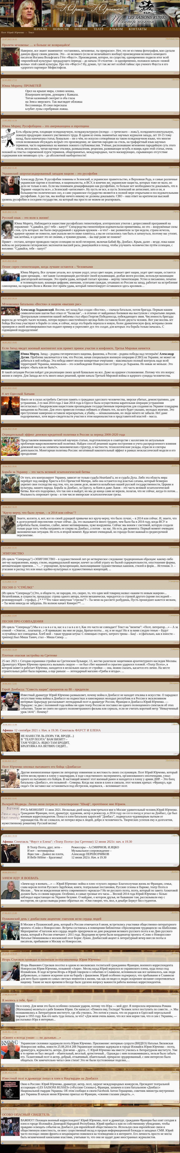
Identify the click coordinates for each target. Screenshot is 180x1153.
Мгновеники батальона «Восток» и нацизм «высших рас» (41, 304)
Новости (61, 29)
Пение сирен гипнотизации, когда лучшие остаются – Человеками (47, 266)
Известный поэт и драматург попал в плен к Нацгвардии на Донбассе (50, 1078)
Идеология (174, 167)
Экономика (174, 428)
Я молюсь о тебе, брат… (19, 1000)
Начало (40, 29)
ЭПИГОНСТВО (13, 553)
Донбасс (175, 298)
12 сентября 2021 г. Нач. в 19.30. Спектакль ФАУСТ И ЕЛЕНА (57, 730)
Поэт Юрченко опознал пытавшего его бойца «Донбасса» (41, 766)
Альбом (116, 29)
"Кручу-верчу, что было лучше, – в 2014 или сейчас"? (39, 512)
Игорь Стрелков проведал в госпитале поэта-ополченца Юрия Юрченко (51, 959)
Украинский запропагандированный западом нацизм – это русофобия (49, 173)
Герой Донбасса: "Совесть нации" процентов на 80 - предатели (45, 689)
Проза (176, 211)
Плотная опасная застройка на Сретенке (29, 655)
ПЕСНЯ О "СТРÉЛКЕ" (18, 587)
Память (175, 387)
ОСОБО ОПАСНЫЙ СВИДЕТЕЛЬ (26, 1114)
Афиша (175, 724)
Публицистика (172, 39)
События (175, 649)
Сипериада (174, 547)
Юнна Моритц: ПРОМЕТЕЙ (21, 85)
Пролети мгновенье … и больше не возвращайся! (36, 45)
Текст (31, 32)
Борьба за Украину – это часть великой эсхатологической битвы (46, 472)
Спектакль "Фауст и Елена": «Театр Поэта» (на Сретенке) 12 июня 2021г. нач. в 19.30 (73, 841)
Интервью (174, 683)
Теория (176, 120)
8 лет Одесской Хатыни (18, 394)
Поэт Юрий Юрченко (12, 32)
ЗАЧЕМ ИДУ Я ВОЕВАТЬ (20, 878)
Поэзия (81, 29)
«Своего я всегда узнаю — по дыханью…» (31, 1037)
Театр (99, 29)
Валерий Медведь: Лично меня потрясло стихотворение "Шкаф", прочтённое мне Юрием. (64, 804)
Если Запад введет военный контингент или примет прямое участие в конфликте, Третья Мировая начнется (76, 348)
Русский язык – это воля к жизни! (25, 217)
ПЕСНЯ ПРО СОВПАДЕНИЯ (22, 621)
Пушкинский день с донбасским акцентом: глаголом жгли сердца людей (51, 919)
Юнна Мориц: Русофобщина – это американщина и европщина (45, 126)
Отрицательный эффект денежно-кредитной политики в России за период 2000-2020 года (63, 434)
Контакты (138, 29)
